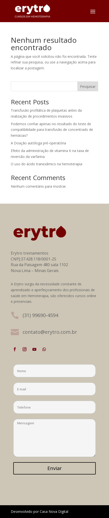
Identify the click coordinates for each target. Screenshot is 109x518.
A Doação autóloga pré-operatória (38, 143)
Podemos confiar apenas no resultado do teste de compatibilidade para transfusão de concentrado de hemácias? (52, 130)
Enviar (54, 468)
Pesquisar (87, 86)
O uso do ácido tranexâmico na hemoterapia (46, 164)
